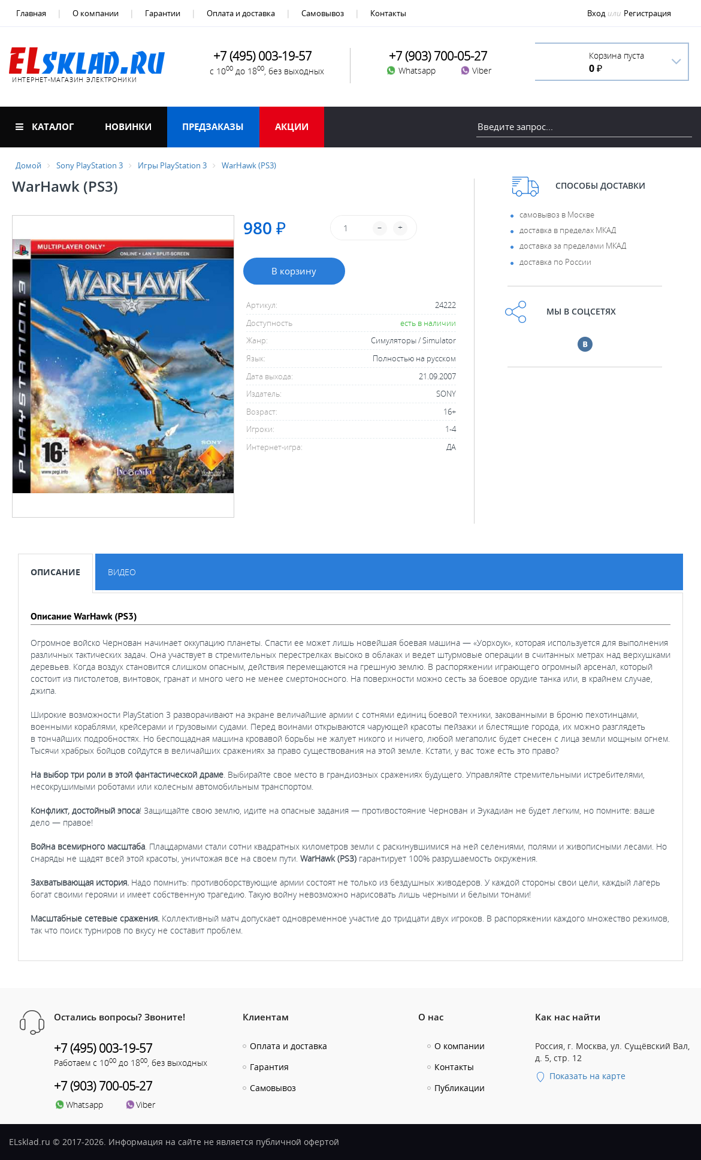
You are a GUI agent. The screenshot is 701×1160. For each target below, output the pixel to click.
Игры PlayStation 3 (172, 165)
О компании (95, 13)
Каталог (45, 126)
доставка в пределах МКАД (567, 230)
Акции (292, 126)
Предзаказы (213, 126)
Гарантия (269, 1067)
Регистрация (647, 13)
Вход (596, 13)
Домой (28, 165)
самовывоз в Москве (556, 214)
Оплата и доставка (241, 13)
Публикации (459, 1087)
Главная (31, 13)
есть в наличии (428, 323)
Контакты (388, 13)
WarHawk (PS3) (249, 165)
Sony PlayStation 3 (89, 165)
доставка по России (555, 261)
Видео (122, 572)
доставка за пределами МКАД (572, 245)
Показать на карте (580, 1076)
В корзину (293, 271)
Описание (55, 572)
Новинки (128, 126)
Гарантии (162, 13)
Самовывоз (322, 13)
